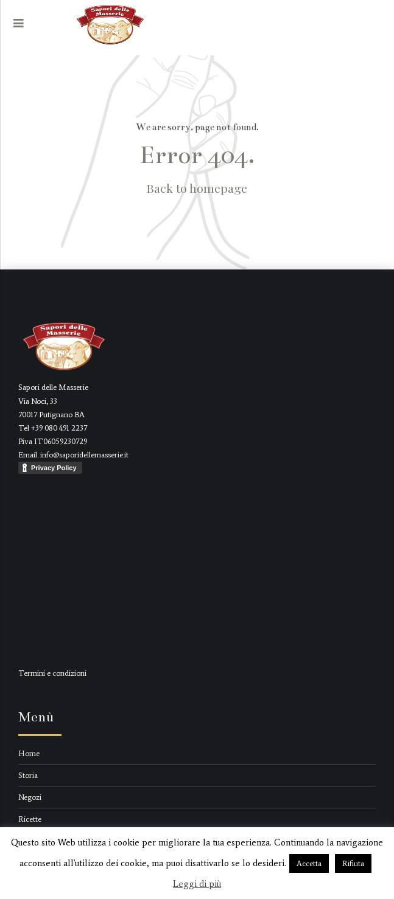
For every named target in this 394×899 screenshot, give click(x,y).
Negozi (29, 797)
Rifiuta (353, 863)
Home (29, 753)
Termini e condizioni (52, 673)
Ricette (29, 819)
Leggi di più (197, 883)
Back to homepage (197, 188)
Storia (28, 775)
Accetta (309, 863)
